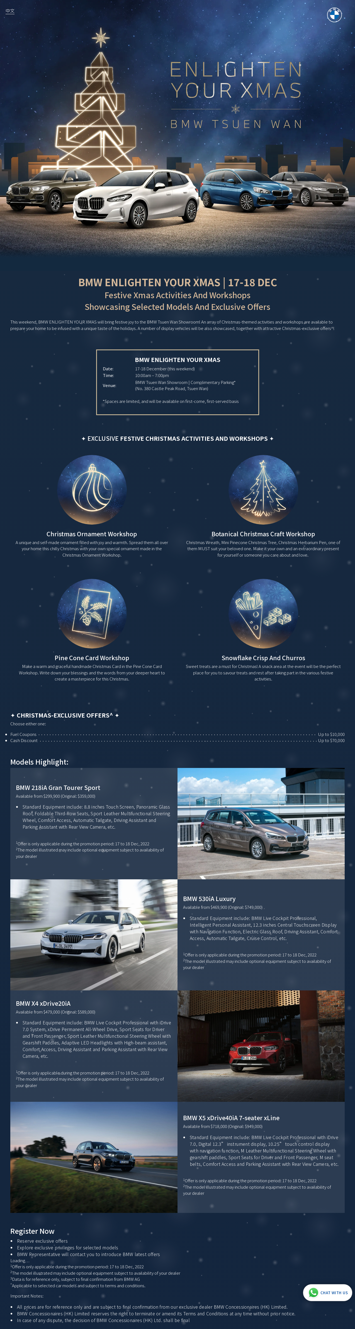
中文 (10, 10)
